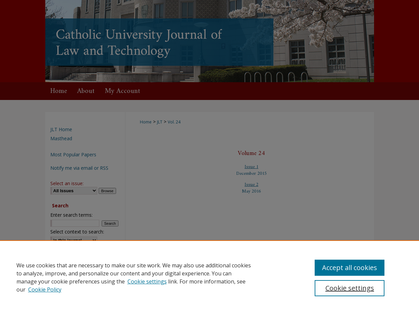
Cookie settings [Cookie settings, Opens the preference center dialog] (349, 288)
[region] (209, 277)
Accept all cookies (349, 267)
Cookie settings (147, 281)
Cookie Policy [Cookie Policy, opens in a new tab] (44, 289)
